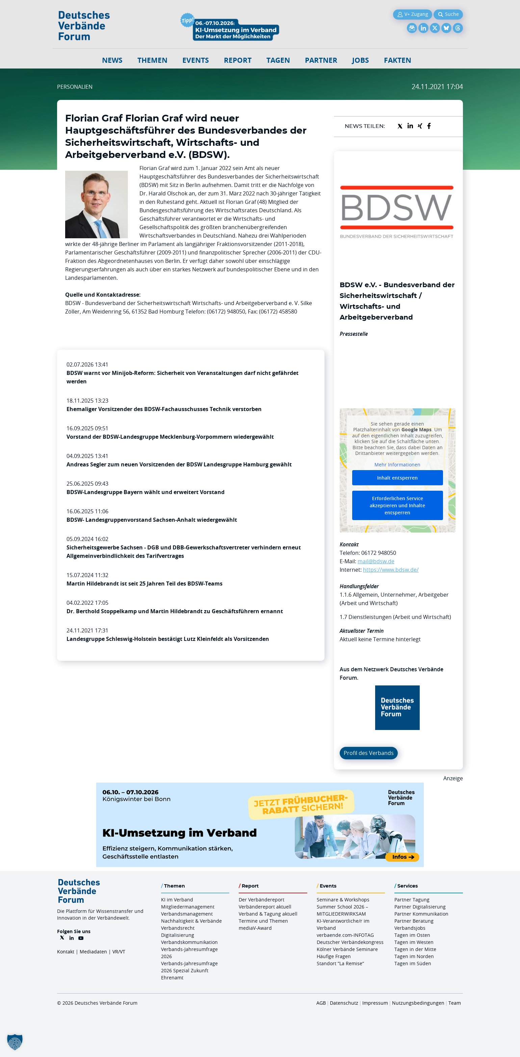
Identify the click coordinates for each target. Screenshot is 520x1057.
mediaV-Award (255, 928)
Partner (321, 60)
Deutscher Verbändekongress (350, 942)
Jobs (360, 60)
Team (454, 1003)
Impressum (375, 1003)
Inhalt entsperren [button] (397, 478)
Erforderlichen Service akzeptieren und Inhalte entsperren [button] (397, 505)
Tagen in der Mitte (415, 949)
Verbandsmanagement (187, 914)
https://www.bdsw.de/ (391, 569)
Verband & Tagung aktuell (268, 914)
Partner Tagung (412, 899)
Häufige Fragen (334, 956)
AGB (321, 1003)
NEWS (112, 60)
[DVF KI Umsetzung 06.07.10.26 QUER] (260, 786)
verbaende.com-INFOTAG (345, 935)
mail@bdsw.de (376, 561)
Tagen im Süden (412, 963)
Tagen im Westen (414, 942)
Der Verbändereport (261, 899)
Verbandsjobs (409, 928)
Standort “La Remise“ (340, 963)
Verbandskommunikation (189, 942)
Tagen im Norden (414, 956)
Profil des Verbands (369, 753)
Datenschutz (344, 1003)
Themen (152, 60)
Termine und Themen (263, 921)
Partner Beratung (414, 921)
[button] (15, 1042)
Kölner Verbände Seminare (347, 949)
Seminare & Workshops (343, 899)
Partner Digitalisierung (420, 906)
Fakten (397, 60)
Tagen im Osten (412, 935)
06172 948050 (378, 553)
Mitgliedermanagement (187, 906)
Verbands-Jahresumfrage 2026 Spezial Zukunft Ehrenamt (189, 970)
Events (195, 60)
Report (238, 60)
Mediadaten (93, 951)
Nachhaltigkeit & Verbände (191, 921)
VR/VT (118, 951)
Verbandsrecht (177, 928)
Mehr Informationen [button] (397, 464)
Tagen (278, 60)
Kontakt (65, 951)
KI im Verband (177, 899)
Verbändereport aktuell (265, 906)
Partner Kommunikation (421, 914)
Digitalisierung (177, 935)
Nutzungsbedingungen (418, 1003)
